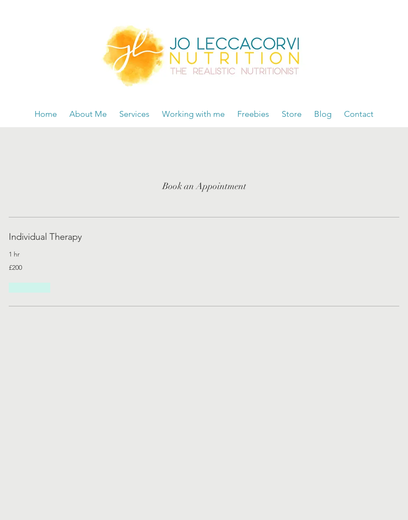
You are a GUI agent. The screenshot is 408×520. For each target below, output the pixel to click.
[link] (204, 237)
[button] (29, 288)
